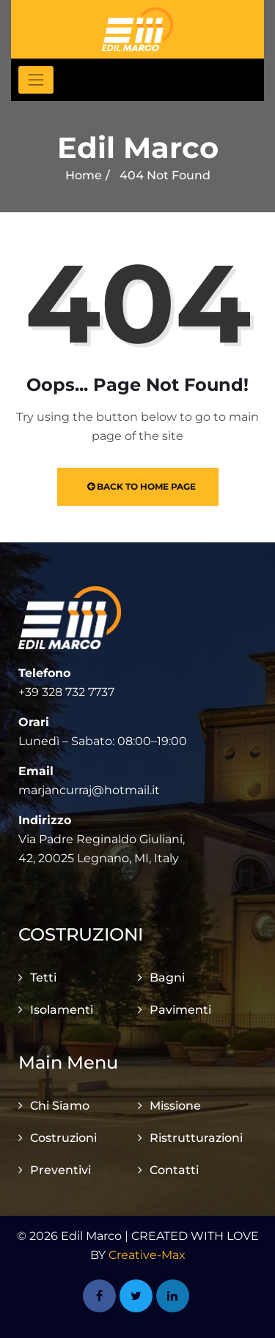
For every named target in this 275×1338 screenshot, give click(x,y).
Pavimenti (180, 1010)
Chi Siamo (59, 1106)
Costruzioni (63, 1138)
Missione (175, 1106)
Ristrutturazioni (196, 1138)
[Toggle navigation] (36, 80)
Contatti (174, 1170)
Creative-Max (147, 1255)
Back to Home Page (141, 486)
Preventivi (60, 1170)
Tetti (43, 977)
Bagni (167, 977)
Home (83, 175)
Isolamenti (61, 1010)
